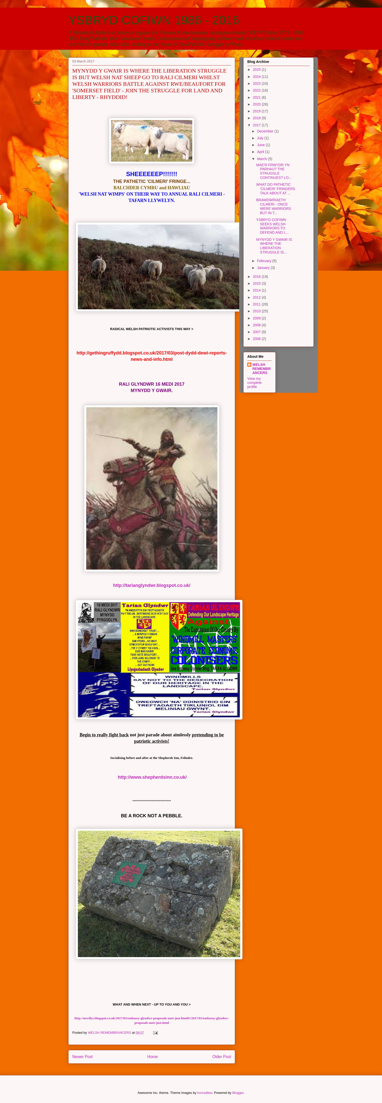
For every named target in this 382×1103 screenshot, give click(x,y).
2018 (257, 118)
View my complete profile (254, 383)
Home (152, 1057)
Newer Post (82, 1057)
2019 (257, 111)
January (264, 268)
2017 (257, 125)
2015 (257, 283)
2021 (257, 97)
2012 (257, 297)
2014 (257, 290)
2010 (257, 311)
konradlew (204, 1093)
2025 (257, 69)
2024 (257, 77)
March (262, 159)
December (265, 131)
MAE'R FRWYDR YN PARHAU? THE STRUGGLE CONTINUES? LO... (273, 171)
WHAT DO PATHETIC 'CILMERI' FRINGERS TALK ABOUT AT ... (275, 188)
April (261, 152)
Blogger (238, 1093)
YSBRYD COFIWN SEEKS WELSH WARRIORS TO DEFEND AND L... (272, 226)
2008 (257, 325)
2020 (257, 104)
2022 (257, 90)
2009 (257, 318)
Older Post (221, 1057)
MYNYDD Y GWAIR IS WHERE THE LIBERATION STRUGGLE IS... (274, 245)
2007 (257, 332)
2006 (257, 339)
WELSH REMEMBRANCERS (261, 369)
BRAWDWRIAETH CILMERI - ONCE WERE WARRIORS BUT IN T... (273, 206)
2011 (257, 304)
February (264, 261)
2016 (257, 277)
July (260, 138)
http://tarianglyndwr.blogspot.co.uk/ (151, 585)
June (261, 145)
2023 (257, 83)
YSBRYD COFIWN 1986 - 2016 (153, 20)
